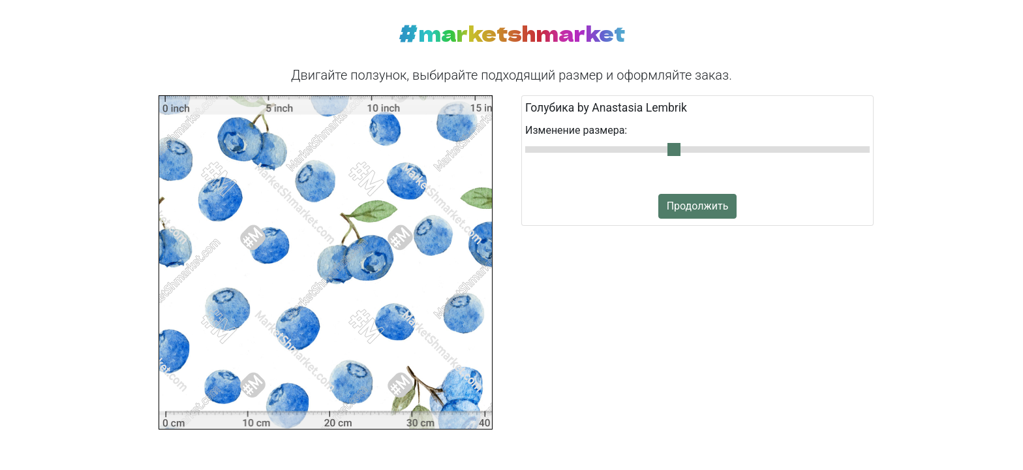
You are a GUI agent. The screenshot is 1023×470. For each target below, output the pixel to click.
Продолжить (698, 206)
